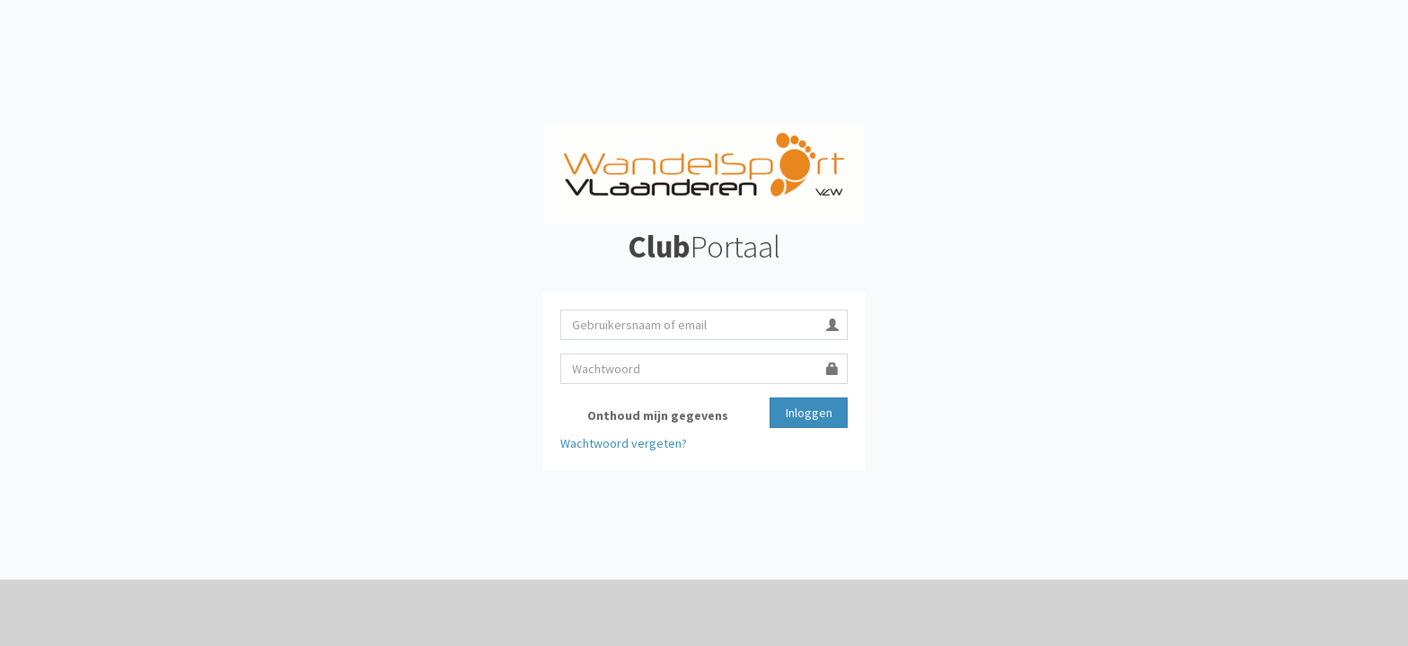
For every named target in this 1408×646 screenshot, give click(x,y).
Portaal (704, 246)
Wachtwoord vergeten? (623, 443)
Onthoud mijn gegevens (644, 415)
